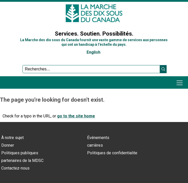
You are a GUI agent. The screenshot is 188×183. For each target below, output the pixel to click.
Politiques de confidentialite (112, 152)
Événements (98, 137)
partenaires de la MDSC (22, 160)
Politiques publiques (19, 152)
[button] (163, 69)
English (93, 52)
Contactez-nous (15, 168)
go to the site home (76, 116)
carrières (95, 145)
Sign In (9, 21)
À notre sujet (12, 137)
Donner (7, 145)
